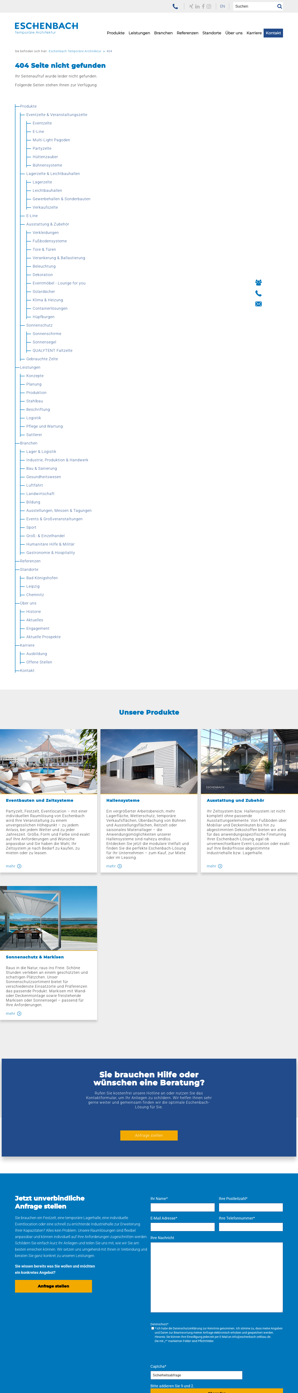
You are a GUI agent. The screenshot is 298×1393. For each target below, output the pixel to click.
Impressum (161, 1379)
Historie (184, 1288)
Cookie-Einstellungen (264, 1384)
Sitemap (241, 1379)
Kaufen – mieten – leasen (83, 1344)
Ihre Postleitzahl (241, 1048)
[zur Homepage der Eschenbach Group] (36, 1372)
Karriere (254, 35)
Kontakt (273, 35)
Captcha (176, 1215)
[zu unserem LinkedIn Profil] (193, 6)
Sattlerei (75, 1335)
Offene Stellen (226, 1295)
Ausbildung (223, 1288)
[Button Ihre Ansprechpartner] (290, 283)
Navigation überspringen (35, 1272)
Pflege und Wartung (85, 1328)
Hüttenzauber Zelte (34, 1320)
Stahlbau (75, 1308)
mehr (9, 865)
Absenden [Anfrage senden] (225, 1242)
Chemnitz (150, 1302)
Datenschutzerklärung (204, 1178)
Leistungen (139, 35)
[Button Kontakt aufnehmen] (290, 304)
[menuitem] (219, 6)
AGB (138, 1379)
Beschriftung (79, 1315)
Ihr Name (176, 1048)
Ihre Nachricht (179, 1087)
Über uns (233, 35)
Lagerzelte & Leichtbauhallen (31, 1297)
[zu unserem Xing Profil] (187, 6)
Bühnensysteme (31, 1333)
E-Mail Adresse (181, 1068)
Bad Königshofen (156, 1288)
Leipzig (148, 1295)
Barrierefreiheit (270, 1379)
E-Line (22, 1326)
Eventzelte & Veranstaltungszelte (34, 1285)
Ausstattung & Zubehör (37, 1306)
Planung (75, 1295)
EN (219, 6)
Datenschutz (191, 1379)
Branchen (163, 35)
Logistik (74, 1322)
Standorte (211, 35)
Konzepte (76, 1288)
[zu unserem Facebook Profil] (199, 6)
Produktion (77, 1302)
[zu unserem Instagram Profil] (205, 6)
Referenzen (187, 35)
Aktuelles (186, 1295)
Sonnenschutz (29, 1340)
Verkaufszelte (28, 1313)
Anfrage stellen (149, 987)
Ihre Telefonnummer (245, 1068)
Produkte (116, 35)
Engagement (189, 1302)
